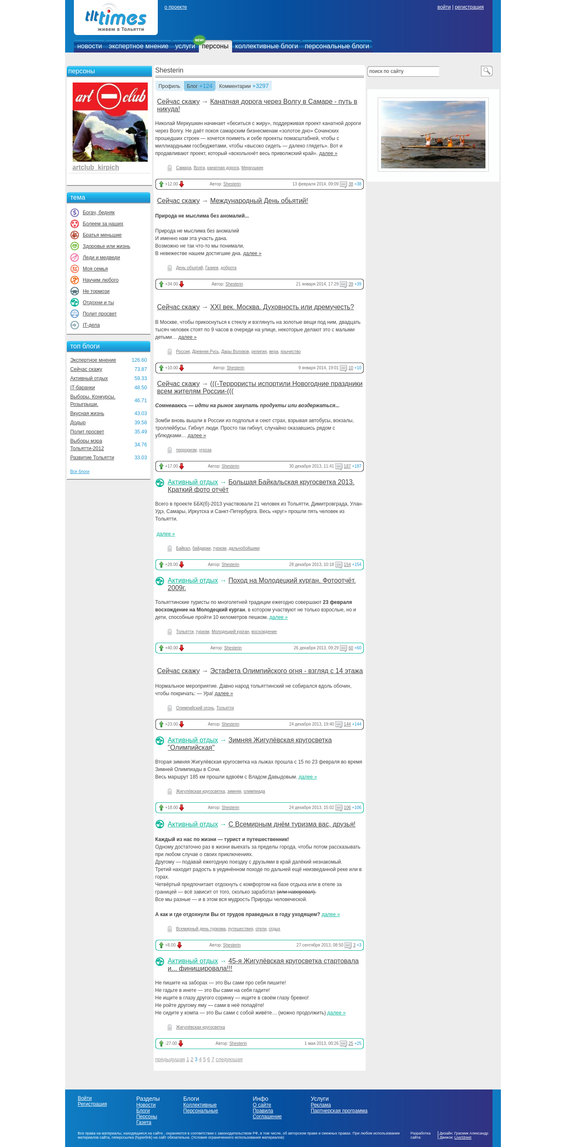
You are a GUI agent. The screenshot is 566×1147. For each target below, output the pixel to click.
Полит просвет (99, 314)
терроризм (186, 450)
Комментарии (235, 87)
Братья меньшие (102, 235)
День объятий (189, 267)
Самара (183, 167)
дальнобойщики (244, 548)
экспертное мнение (138, 46)
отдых (274, 929)
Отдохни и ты (98, 303)
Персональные (200, 1111)
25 (351, 1043)
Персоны (146, 1116)
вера (273, 351)
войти (444, 7)
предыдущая (170, 1059)
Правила (263, 1111)
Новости (145, 1105)
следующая (229, 1059)
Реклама (321, 1105)
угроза (205, 450)
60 (351, 648)
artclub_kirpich (96, 167)
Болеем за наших (103, 224)
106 (347, 807)
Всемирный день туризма (201, 929)
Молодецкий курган (230, 631)
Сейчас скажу (86, 369)
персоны (215, 46)
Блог (192, 87)
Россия (183, 351)
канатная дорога (223, 167)
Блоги (143, 1111)
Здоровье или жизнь (106, 246)
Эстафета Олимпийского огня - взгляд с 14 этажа (286, 670)
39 (351, 284)
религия (259, 351)
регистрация (469, 7)
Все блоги (79, 471)
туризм (219, 548)
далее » (328, 153)
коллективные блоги (266, 46)
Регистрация (92, 1104)
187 (347, 466)
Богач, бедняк (99, 212)
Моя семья (95, 269)
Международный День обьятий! (259, 200)
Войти (85, 1098)
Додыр (78, 423)
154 (347, 564)
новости (89, 46)
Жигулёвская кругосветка (200, 791)
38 (351, 184)
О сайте (262, 1105)
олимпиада (254, 791)
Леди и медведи (101, 257)
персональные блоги (337, 46)
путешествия (240, 929)
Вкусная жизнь (87, 413)
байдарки (201, 548)
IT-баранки (82, 388)
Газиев (211, 267)
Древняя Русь (205, 351)
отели (260, 929)
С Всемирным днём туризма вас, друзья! (292, 824)
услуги (185, 46)
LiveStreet (463, 1137)
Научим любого (101, 280)
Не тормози (96, 291)
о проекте (175, 7)
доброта (229, 267)
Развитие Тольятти (92, 458)
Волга (199, 167)
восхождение (264, 631)
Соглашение (267, 1116)
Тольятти (185, 631)
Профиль (169, 87)
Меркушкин (252, 167)
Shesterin (169, 70)
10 (351, 368)
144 (347, 724)
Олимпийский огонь (195, 708)
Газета (143, 1122)
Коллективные (200, 1105)
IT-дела (91, 325)
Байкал (183, 548)
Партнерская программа (339, 1111)
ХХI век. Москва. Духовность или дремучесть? (282, 307)
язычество (290, 351)
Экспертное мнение (93, 360)
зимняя (234, 791)
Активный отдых (89, 378)
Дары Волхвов (235, 351)
